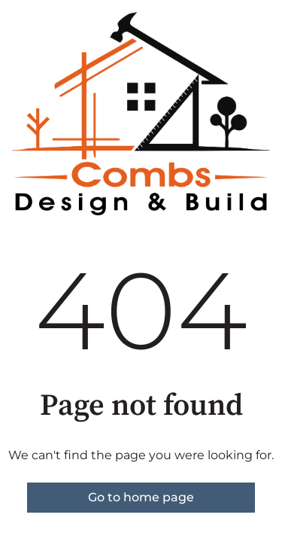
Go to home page (141, 497)
